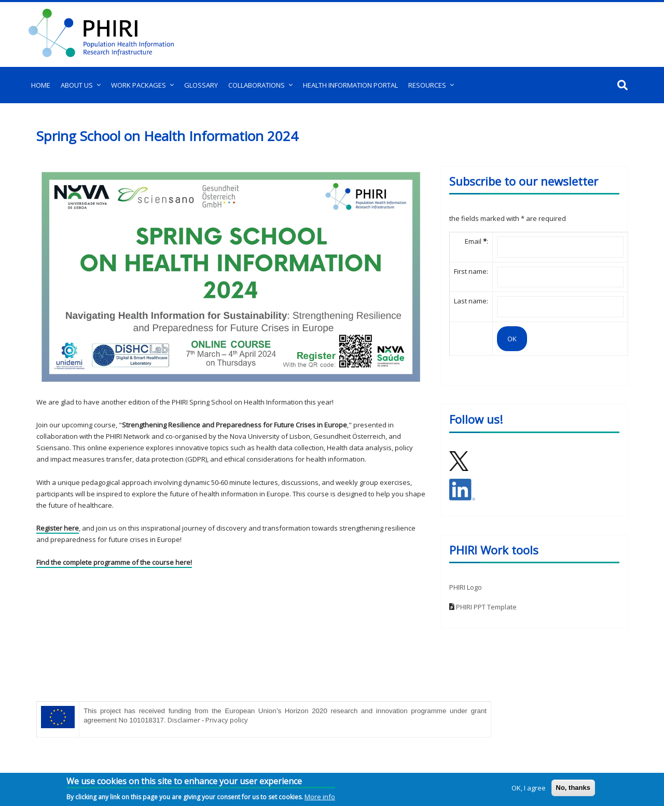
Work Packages (138, 85)
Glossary (201, 85)
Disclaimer (184, 720)
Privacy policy (226, 720)
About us (77, 85)
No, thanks (573, 787)
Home (40, 85)
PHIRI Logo (465, 587)
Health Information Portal (350, 85)
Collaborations (256, 85)
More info (320, 796)
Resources (427, 85)
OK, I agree (528, 788)
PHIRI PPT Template (486, 607)
